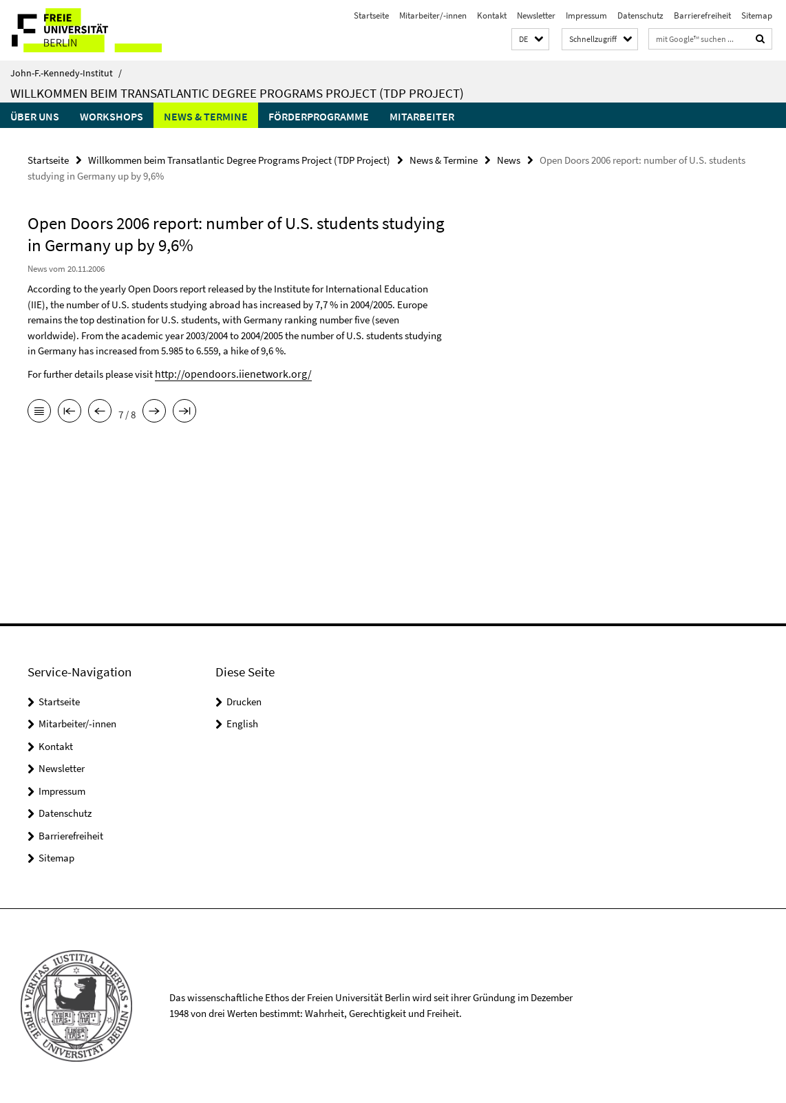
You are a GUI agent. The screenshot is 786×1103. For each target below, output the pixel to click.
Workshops (111, 116)
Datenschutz (640, 15)
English (242, 723)
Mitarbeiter (422, 116)
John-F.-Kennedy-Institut (66, 73)
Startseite (371, 15)
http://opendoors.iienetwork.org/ (226, 371)
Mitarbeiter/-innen (433, 15)
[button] (530, 39)
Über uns (34, 116)
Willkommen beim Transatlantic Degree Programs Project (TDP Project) (237, 93)
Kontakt (492, 15)
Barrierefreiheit (702, 15)
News (508, 159)
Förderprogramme (318, 116)
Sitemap (756, 15)
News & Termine (206, 116)
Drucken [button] (244, 701)
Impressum (586, 15)
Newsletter (536, 15)
